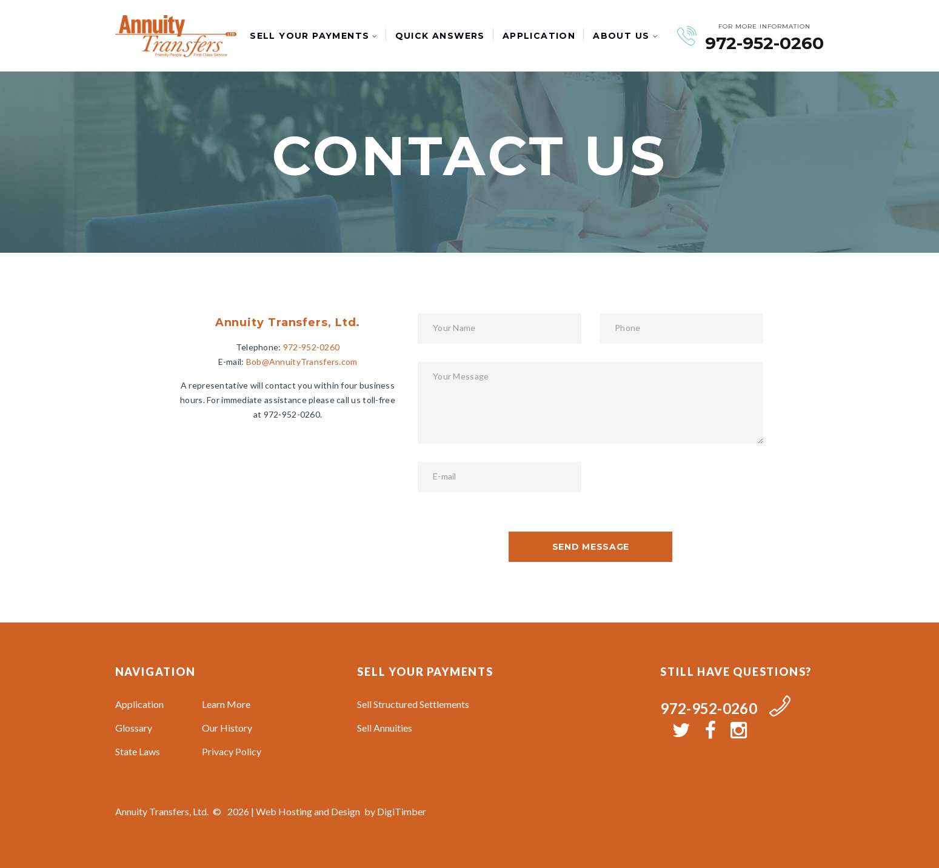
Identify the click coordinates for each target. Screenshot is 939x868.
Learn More (226, 704)
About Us (621, 35)
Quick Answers (440, 35)
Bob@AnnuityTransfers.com (302, 361)
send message (590, 546)
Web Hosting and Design (308, 811)
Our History (227, 727)
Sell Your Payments (309, 35)
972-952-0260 (764, 43)
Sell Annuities (384, 727)
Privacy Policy (231, 751)
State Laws (137, 751)
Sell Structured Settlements (413, 704)
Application (539, 35)
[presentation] (692, 485)
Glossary (133, 727)
